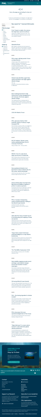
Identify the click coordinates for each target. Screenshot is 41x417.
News (4, 34)
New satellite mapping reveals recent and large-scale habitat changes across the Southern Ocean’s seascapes (21, 264)
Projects (4, 36)
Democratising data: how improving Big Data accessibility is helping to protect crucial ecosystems (21, 184)
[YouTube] (38, 0)
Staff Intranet (24, 381)
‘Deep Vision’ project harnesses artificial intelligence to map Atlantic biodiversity (21, 234)
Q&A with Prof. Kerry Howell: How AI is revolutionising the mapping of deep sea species (22, 217)
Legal (12, 413)
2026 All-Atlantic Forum (18, 112)
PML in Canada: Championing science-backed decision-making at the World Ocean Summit (21, 201)
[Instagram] (36, 0)
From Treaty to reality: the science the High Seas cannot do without (21, 31)
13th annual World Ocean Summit (20, 281)
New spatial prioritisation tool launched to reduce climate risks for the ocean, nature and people (21, 169)
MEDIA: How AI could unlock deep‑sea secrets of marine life (20, 154)
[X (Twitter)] (33, 0)
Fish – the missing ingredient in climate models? (22, 296)
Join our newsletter (14, 362)
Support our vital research (8, 403)
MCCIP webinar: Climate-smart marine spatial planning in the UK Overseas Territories (20, 142)
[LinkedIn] (30, 0)
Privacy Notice (22, 413)
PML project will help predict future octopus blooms (21, 59)
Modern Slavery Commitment (31, 413)
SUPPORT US (26, 0)
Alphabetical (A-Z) (6, 51)
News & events (24, 387)
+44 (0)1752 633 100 (6, 389)
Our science (23, 385)
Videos (4, 42)
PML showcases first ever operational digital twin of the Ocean (21, 313)
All (3, 29)
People (4, 35)
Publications (5, 38)
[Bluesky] (32, 0)
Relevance (5, 46)
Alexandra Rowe (16, 44)
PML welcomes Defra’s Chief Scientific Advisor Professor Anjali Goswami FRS (21, 122)
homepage (17, 19)
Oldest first (5, 49)
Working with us (24, 389)
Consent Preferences (6, 413)
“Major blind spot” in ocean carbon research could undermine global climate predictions (21, 326)
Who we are (23, 384)
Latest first (5, 47)
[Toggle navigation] (37, 3)
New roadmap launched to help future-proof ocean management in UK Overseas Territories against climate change (21, 96)
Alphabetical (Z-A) (6, 54)
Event (4, 31)
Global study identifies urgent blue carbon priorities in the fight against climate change (21, 79)
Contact (23, 390)
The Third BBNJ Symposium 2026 (21, 250)
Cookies (16, 413)
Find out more (24, 406)
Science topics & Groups (6, 40)
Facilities (4, 32)
